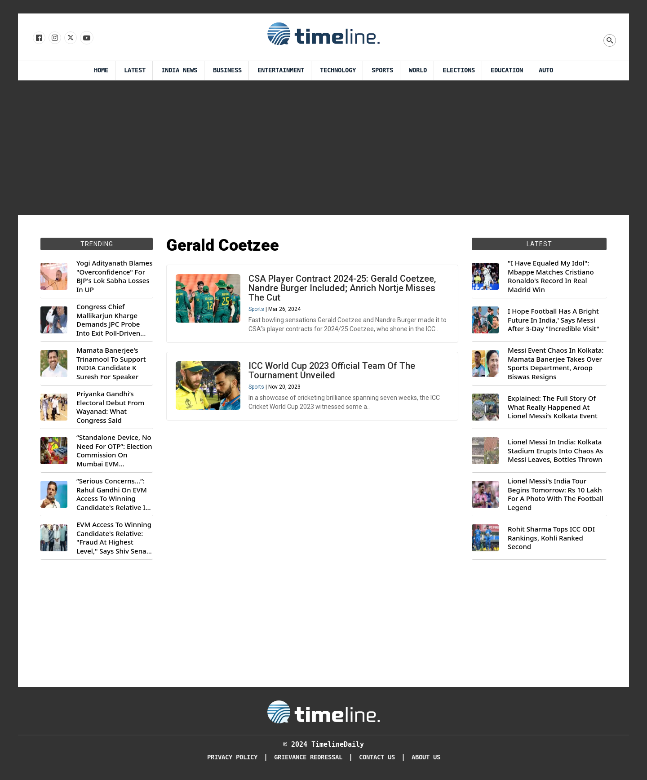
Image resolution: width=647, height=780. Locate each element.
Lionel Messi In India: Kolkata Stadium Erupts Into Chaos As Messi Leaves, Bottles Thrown (555, 451)
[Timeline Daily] (323, 711)
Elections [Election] (459, 70)
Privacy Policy (232, 757)
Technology (338, 70)
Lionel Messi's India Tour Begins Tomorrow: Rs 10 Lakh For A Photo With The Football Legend (555, 494)
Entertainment (280, 70)
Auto (546, 70)
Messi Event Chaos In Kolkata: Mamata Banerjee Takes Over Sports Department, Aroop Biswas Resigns (555, 363)
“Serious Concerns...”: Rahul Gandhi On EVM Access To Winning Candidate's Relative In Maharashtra (113, 494)
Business (227, 70)
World (418, 70)
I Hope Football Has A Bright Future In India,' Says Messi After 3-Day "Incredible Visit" (553, 320)
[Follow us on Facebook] (38, 38)
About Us (426, 757)
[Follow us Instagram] (54, 38)
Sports (382, 70)
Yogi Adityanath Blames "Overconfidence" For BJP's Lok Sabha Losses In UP (114, 276)
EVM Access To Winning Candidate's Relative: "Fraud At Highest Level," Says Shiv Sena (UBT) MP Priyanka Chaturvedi (113, 537)
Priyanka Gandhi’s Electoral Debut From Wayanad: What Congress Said (110, 407)
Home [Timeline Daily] (101, 70)
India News (179, 70)
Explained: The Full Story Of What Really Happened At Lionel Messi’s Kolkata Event (553, 407)
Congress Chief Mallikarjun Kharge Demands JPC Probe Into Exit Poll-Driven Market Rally (108, 319)
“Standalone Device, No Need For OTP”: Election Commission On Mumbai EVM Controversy (114, 450)
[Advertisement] (323, 148)
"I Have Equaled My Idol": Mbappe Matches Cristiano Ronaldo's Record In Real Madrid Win (551, 276)
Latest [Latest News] (135, 70)
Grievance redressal (308, 757)
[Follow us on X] (70, 38)
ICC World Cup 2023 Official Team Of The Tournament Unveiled (331, 370)
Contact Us (377, 757)
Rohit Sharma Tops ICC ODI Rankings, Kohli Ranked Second (551, 538)
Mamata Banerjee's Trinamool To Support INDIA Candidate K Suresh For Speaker (111, 363)
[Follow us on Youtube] (86, 38)
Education (507, 70)
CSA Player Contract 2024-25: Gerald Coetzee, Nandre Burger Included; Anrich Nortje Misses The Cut (342, 288)
